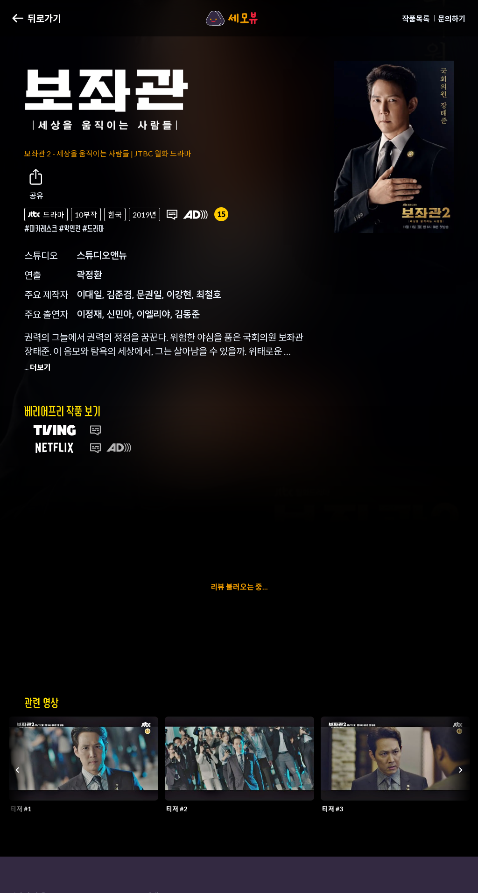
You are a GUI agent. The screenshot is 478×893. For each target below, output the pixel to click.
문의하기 (452, 18)
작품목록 (416, 18)
